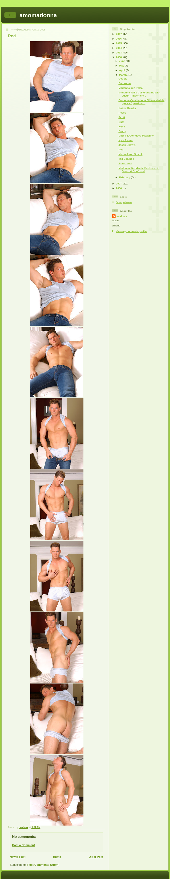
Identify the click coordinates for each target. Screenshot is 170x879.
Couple (122, 78)
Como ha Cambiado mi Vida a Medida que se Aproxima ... (141, 102)
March (123, 74)
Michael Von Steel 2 (130, 154)
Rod (121, 149)
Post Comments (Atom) (43, 864)
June (122, 60)
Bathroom (124, 83)
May (122, 65)
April (122, 70)
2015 (119, 43)
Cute (121, 121)
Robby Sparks (127, 107)
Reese (122, 112)
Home (57, 856)
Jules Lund (125, 163)
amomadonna (38, 15)
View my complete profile (131, 231)
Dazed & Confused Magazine (136, 135)
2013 (119, 52)
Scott (121, 117)
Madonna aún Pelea (130, 87)
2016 (119, 38)
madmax (121, 216)
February (125, 177)
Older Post (96, 856)
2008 (119, 57)
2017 (119, 33)
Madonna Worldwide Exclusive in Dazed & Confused (138, 170)
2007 (119, 183)
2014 (119, 47)
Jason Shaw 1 (126, 144)
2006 (119, 188)
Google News (124, 202)
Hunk (121, 126)
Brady (122, 131)
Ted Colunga (126, 158)
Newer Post (17, 856)
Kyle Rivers (125, 140)
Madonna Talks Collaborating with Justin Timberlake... (139, 94)
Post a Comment (23, 845)
